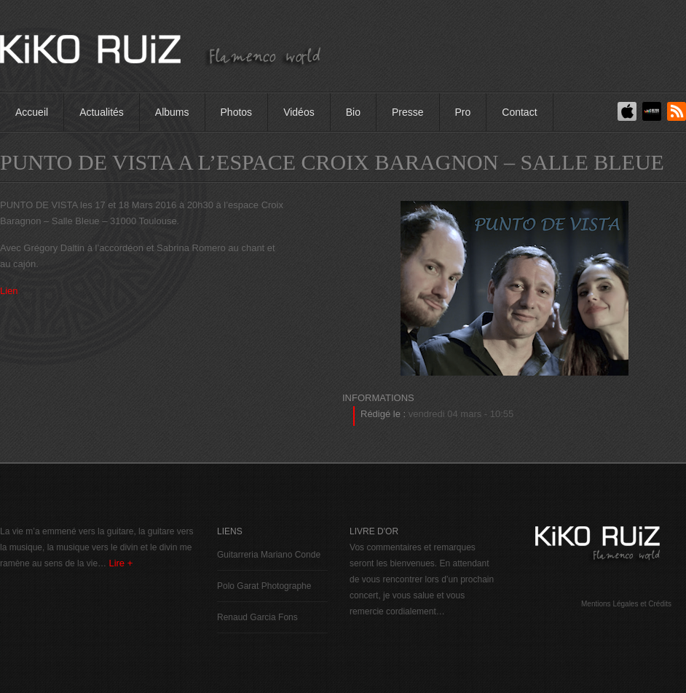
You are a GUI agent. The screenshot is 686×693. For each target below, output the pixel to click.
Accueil (31, 112)
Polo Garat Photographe (264, 586)
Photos (237, 112)
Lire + (121, 563)
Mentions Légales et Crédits (626, 604)
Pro (463, 112)
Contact (519, 112)
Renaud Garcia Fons (257, 617)
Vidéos (299, 112)
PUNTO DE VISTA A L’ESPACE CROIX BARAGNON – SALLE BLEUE (332, 162)
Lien (9, 290)
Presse (408, 112)
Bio (353, 112)
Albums (172, 112)
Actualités (101, 112)
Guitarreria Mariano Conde (268, 555)
